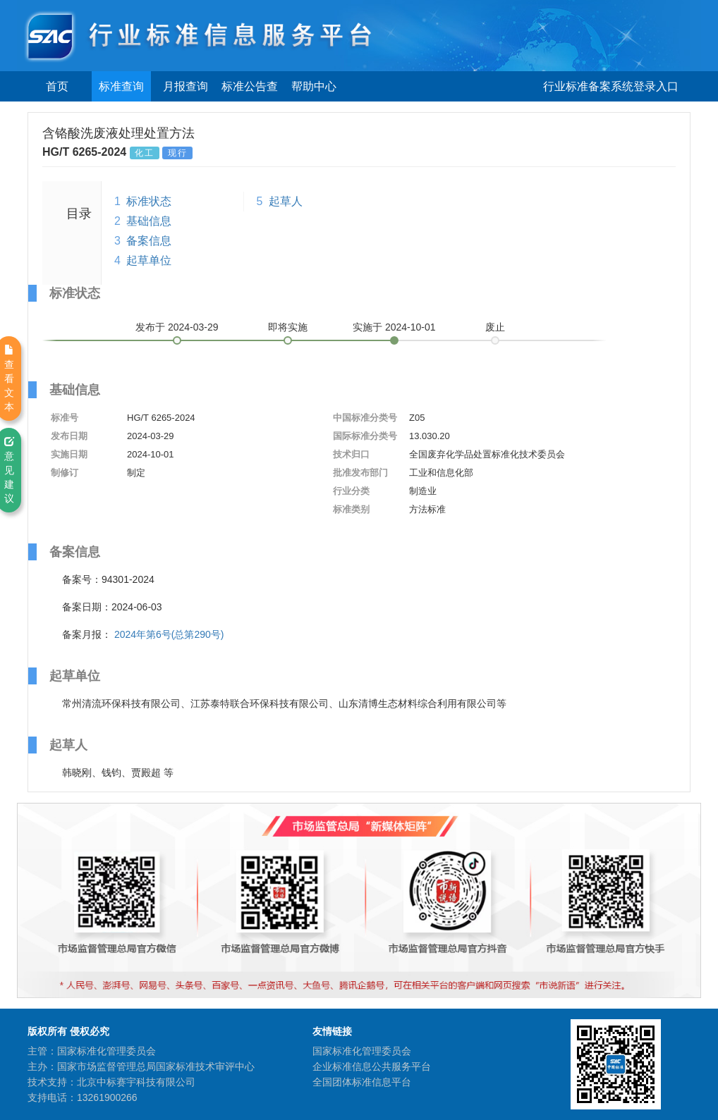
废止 (495, 327)
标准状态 (148, 201)
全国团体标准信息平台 (361, 1082)
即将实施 (288, 327)
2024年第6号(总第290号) (169, 634)
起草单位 (148, 260)
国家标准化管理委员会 (361, 1051)
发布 (177, 327)
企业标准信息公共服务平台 (371, 1066)
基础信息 (148, 221)
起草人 (286, 201)
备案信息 (148, 241)
